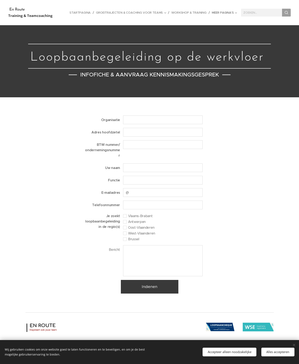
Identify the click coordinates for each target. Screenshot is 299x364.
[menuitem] (82, 12)
